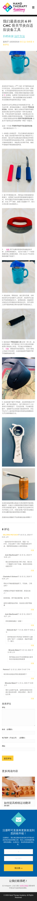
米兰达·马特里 (26, 42)
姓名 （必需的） (7, 729)
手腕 (7, 349)
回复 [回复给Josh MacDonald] (32, 570)
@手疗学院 (24, 886)
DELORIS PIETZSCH (10, 535)
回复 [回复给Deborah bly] (32, 645)
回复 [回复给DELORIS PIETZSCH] (32, 550)
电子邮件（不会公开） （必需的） (14, 738)
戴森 (7, 249)
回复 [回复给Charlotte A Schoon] (32, 609)
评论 (3, 707)
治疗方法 (19, 36)
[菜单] (33, 7)
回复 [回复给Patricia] (32, 678)
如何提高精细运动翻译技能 (17, 804)
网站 (3, 746)
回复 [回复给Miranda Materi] (32, 663)
